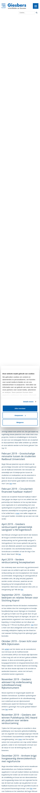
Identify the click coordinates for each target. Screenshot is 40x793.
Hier (32, 625)
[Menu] (35, 6)
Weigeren (20, 422)
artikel (7, 649)
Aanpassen (20, 415)
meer (18, 513)
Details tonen (28, 402)
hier (10, 484)
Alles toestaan (20, 408)
